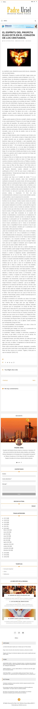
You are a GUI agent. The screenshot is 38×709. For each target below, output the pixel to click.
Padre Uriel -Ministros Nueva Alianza (22, 703)
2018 (5, 520)
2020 (5, 524)
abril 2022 (6, 534)
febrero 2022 (7, 530)
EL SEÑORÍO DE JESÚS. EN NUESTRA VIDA (19, 595)
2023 (5, 552)
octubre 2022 (7, 546)
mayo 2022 (6, 536)
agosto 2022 (7, 542)
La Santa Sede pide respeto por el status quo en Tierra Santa (17, 646)
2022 (5, 528)
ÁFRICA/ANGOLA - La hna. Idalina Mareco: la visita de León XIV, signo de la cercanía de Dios (19, 669)
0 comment (28, 40)
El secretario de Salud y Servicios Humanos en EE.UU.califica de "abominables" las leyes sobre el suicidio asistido (18, 688)
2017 (5, 518)
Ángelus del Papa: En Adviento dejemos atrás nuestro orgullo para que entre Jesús (19, 654)
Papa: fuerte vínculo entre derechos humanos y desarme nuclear (18, 650)
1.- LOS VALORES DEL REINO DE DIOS (19, 601)
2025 (5, 556)
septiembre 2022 (8, 544)
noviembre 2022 (7, 548)
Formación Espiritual (8, 569)
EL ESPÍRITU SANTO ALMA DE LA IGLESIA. (19, 618)
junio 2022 (6, 538)
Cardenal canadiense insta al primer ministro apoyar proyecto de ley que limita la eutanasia (18, 684)
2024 (5, 554)
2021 (5, 526)
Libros (5, 571)
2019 (5, 522)
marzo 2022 (6, 532)
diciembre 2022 (7, 550)
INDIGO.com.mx (22, 705)
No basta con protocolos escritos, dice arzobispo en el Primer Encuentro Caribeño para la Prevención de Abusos (17, 692)
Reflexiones (6, 574)
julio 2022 (6, 540)
